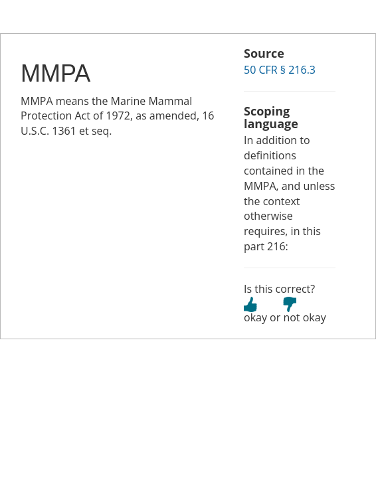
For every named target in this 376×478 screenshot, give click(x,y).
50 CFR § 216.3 (280, 69)
